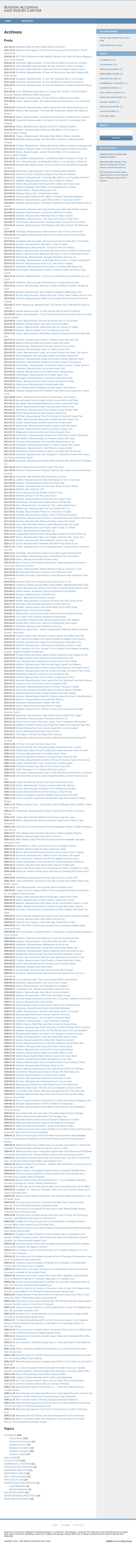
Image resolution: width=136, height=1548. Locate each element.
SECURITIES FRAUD (14, 1492)
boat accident (10, 1457)
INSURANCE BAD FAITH (16, 1470)
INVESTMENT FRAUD (15, 1473)
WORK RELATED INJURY (16, 1499)
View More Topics (107, 115)
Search (116, 137)
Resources (27, 21)
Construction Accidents (20, 1441)
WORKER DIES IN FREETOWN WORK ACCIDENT (113, 155)
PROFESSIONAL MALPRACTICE (20, 1483)
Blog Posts (78, 1525)
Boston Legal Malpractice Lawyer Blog (114, 39)
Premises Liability (17, 1454)
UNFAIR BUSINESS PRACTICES (20, 1496)
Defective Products (18, 1445)
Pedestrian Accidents (19, 1451)
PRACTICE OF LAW (13, 1480)
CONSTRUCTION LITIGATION (18, 1467)
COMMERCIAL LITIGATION (17, 1464)
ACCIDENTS (10, 1435)
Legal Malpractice (17, 1486)
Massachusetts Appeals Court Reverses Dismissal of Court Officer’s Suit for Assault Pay (113, 164)
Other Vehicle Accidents (15, 1476)
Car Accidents (15, 1438)
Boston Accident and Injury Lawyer (23, 9)
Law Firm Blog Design (119, 1541)
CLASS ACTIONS (12, 1461)
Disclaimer (65, 1525)
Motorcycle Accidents (19, 1448)
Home (8, 21)
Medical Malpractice (18, 1489)
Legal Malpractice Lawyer (111, 45)
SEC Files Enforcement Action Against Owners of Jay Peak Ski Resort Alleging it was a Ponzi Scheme (114, 175)
